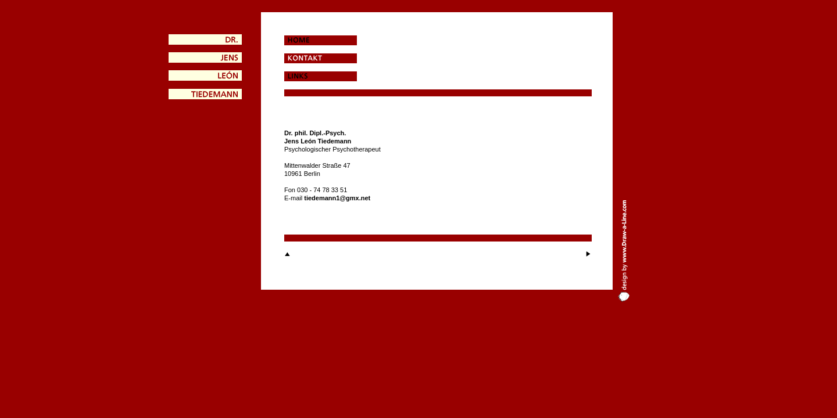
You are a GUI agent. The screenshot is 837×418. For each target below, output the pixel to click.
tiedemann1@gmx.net (337, 197)
